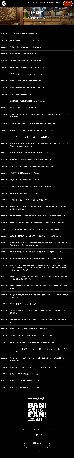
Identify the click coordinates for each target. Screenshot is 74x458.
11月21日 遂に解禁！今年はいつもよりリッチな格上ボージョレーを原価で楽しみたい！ (36, 229)
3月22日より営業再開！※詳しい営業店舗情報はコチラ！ (27, 81)
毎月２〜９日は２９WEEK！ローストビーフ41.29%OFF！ (27, 47)
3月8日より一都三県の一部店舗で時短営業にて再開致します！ (28, 87)
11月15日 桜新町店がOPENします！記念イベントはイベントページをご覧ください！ (35, 236)
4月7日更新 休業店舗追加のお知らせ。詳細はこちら (26, 173)
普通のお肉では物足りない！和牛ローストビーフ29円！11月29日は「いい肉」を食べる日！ (37, 222)
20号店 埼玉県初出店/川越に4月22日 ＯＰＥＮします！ (27, 67)
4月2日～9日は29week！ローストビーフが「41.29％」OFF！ (28, 74)
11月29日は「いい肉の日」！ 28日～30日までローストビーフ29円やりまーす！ (34, 123)
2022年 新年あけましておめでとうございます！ (24, 40)
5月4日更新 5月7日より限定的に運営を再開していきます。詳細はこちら (31, 166)
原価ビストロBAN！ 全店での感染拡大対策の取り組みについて (29, 153)
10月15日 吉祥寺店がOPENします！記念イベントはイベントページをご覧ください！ (35, 252)
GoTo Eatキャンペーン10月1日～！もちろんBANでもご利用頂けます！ (31, 137)
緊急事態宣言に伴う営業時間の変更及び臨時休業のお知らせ (27, 101)
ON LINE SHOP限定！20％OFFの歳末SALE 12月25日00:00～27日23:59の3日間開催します (37, 216)
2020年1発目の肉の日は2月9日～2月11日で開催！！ (25, 193)
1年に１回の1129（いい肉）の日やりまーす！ (23, 54)
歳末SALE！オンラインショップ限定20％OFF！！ (25, 107)
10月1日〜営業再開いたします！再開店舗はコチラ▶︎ (25, 60)
